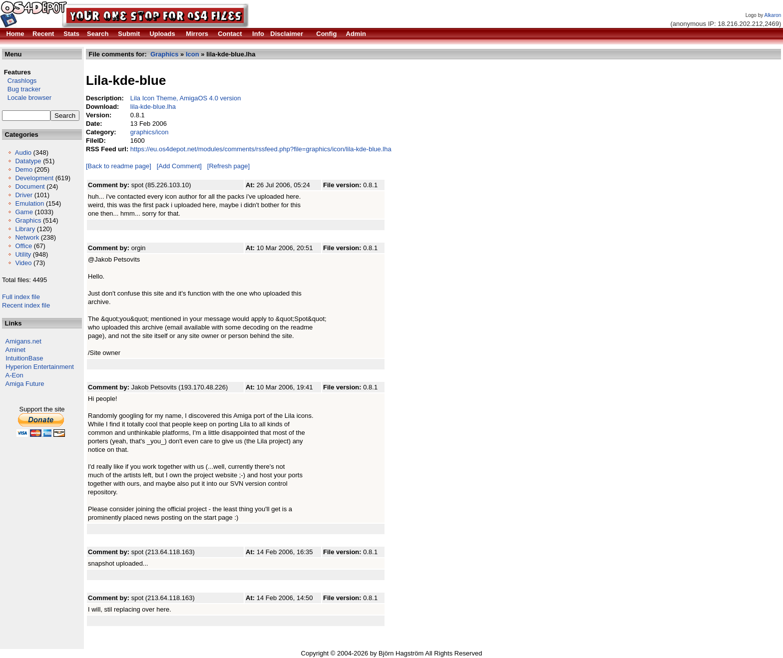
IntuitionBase (24, 358)
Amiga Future (24, 383)
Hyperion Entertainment (39, 366)
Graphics (28, 220)
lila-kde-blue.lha (153, 106)
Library (25, 229)
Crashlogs (19, 80)
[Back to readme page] (118, 166)
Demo (23, 169)
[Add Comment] (179, 166)
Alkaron (772, 15)
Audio (23, 152)
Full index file (21, 297)
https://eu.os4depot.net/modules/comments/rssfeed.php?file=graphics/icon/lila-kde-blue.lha (261, 149)
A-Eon (14, 375)
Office (23, 246)
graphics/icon (149, 132)
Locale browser (26, 97)
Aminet (15, 349)
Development (34, 178)
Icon (192, 54)
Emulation (29, 203)
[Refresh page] (228, 166)
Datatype (28, 161)
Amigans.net (23, 341)
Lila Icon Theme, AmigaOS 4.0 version (185, 98)
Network (27, 237)
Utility (23, 254)
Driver (23, 195)
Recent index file (26, 305)
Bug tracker (21, 89)
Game (23, 212)
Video (23, 263)
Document (29, 186)
